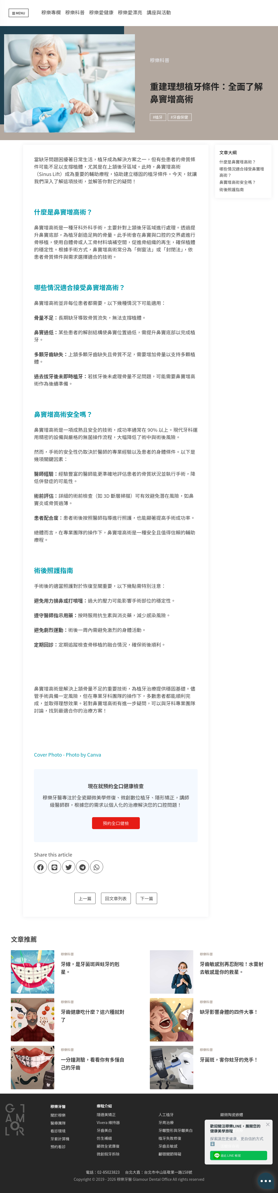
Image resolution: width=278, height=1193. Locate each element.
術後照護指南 (231, 189)
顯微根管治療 (231, 1130)
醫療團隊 (58, 1123)
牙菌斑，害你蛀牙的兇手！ (229, 1059)
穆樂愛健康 (101, 12)
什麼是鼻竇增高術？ (237, 162)
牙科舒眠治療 (231, 1138)
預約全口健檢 (116, 823)
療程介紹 (104, 1106)
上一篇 (84, 898)
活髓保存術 (229, 1146)
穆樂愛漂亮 (130, 12)
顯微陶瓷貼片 (231, 1122)
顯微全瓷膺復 (108, 1146)
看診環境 (58, 1131)
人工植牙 (166, 1114)
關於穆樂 (58, 1115)
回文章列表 (116, 898)
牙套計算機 (60, 1138)
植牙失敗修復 (170, 1138)
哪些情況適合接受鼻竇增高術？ (241, 172)
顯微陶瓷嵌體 (231, 1114)
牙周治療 (166, 1122)
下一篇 (146, 898)
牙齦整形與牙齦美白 (176, 1130)
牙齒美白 (104, 1130)
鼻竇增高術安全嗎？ (237, 182)
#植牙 (158, 117)
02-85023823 (108, 1172)
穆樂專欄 (51, 12)
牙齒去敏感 (168, 1146)
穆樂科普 (75, 12)
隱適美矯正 (106, 1114)
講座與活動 (159, 12)
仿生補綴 (104, 1138)
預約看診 (58, 1146)
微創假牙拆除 (108, 1154)
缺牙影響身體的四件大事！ (229, 1011)
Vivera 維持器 (108, 1122)
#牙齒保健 (179, 117)
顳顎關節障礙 (170, 1154)
